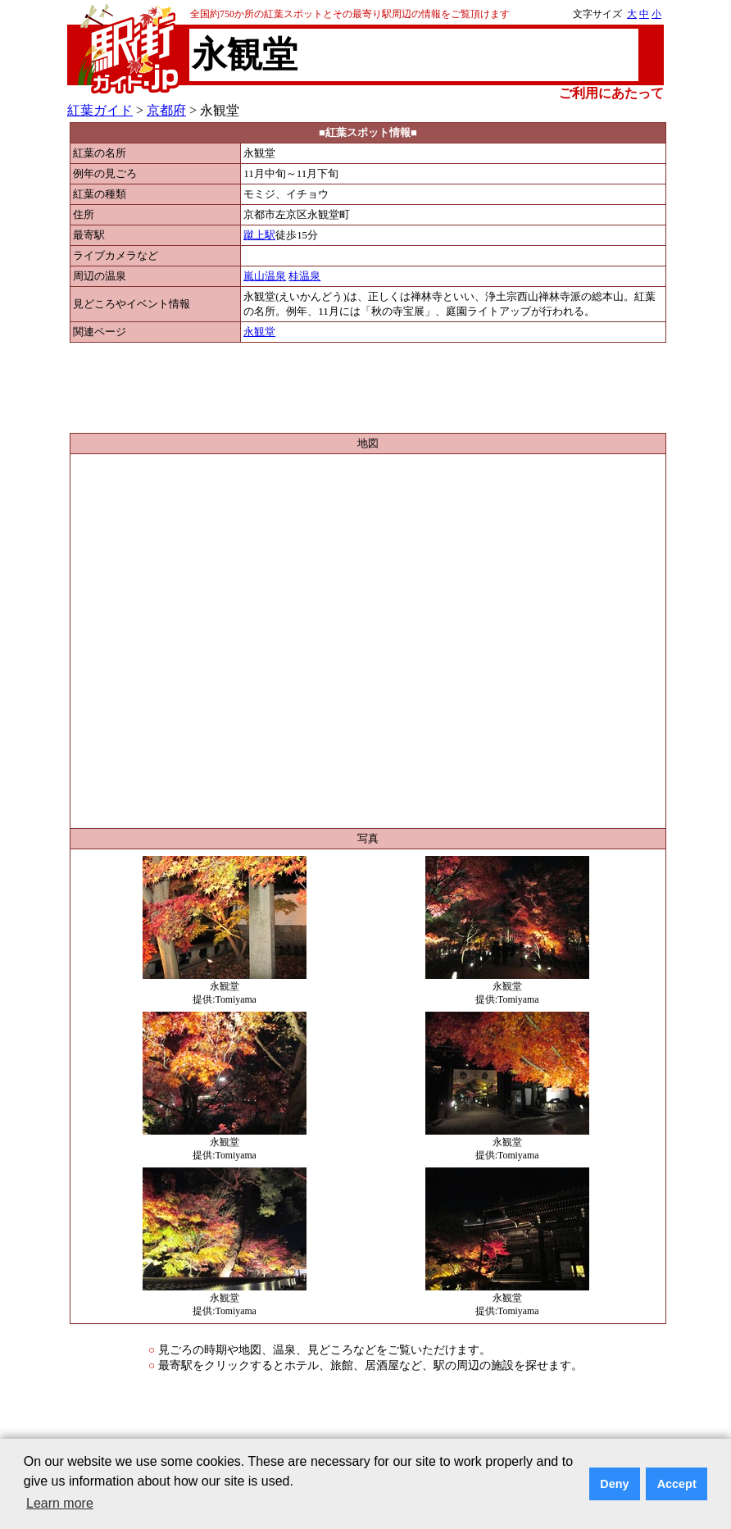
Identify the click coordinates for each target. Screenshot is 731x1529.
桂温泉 (304, 276)
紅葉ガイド (100, 110)
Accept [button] (677, 1483)
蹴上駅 (259, 235)
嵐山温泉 (264, 276)
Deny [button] (614, 1483)
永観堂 (259, 332)
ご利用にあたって (611, 93)
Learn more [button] (59, 1503)
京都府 (166, 110)
